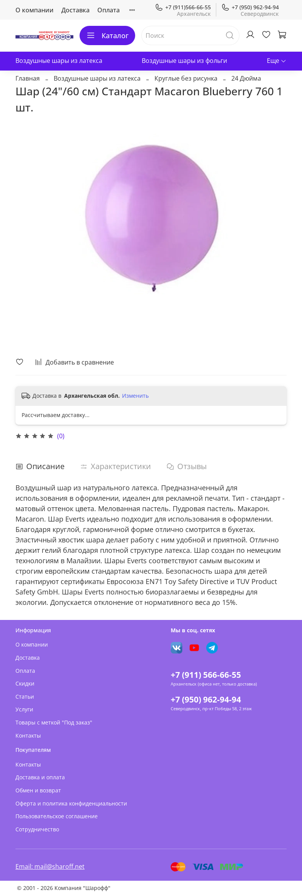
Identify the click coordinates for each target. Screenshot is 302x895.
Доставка (75, 10)
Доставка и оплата (40, 777)
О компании (34, 10)
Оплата (108, 10)
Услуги (24, 709)
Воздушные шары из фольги (184, 60)
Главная (27, 78)
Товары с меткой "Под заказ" (53, 722)
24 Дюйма (246, 78)
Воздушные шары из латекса (58, 60)
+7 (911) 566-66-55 (206, 674)
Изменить (135, 395)
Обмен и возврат (38, 790)
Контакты (28, 735)
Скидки (24, 683)
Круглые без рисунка (185, 78)
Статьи (24, 696)
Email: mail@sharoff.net (50, 866)
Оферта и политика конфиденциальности (71, 803)
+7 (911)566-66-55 (183, 7)
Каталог (107, 35)
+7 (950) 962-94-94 (250, 7)
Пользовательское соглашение (56, 816)
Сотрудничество (37, 829)
